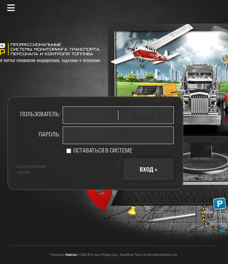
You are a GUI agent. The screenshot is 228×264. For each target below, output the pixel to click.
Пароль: (49, 134)
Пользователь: (40, 114)
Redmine (71, 255)
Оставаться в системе (99, 150)
